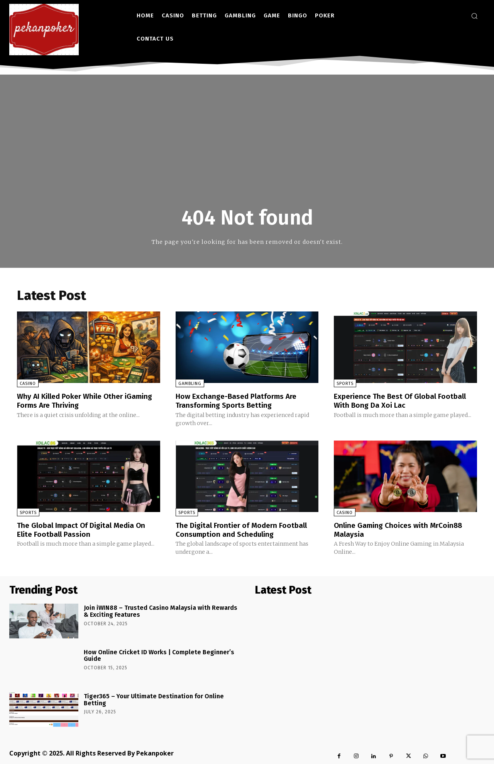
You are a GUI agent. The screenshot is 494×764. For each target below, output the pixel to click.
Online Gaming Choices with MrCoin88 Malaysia (400, 529)
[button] (474, 15)
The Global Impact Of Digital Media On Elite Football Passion (84, 529)
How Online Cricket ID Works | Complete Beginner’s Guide (159, 654)
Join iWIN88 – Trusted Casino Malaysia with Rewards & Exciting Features (160, 610)
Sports (345, 383)
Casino (28, 383)
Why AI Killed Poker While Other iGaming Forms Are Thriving (88, 400)
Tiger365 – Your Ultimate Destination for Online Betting (154, 698)
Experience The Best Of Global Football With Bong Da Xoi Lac (403, 400)
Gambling (189, 383)
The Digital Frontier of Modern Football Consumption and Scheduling (244, 529)
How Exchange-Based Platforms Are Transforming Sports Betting (239, 400)
